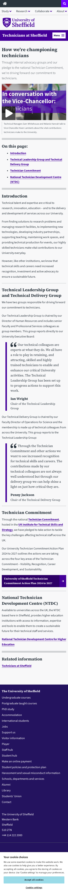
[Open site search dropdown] (64, 3)
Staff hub (7, 750)
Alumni (6, 785)
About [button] (60, 11)
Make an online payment (17, 761)
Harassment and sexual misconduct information (31, 773)
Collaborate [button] (42, 11)
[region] (34, 872)
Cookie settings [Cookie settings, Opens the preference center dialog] (34, 887)
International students (15, 721)
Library (6, 790)
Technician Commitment (25, 171)
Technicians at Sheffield (24, 35)
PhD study (8, 709)
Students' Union (12, 796)
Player (5, 744)
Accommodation (12, 715)
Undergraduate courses (16, 698)
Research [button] (21, 11)
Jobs (5, 727)
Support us (8, 732)
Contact (6, 802)
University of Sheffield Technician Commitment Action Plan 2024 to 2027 (28, 581)
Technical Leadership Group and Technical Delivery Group (31, 292)
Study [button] (5, 11)
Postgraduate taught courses (19, 703)
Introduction (18, 153)
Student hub (9, 756)
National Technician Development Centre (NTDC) (30, 600)
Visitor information (13, 738)
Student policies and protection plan (24, 767)
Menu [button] (59, 35)
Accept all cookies (34, 879)
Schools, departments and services (23, 779)
